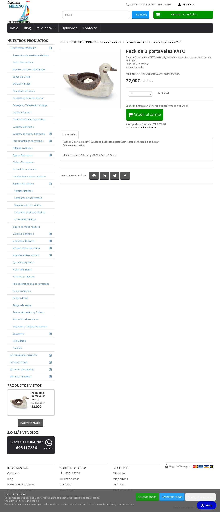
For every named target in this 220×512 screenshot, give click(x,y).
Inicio (14, 28)
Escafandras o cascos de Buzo (29, 176)
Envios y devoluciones (20, 484)
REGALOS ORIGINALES (22, 369)
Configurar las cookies (121, 504)
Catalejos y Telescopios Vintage (30, 105)
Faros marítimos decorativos (28, 140)
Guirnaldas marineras (25, 169)
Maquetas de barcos (24, 241)
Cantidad (163, 93)
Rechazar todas (172, 497)
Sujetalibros (19, 340)
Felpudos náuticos (23, 148)
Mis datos (119, 484)
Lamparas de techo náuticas (29, 212)
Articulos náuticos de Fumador (29, 69)
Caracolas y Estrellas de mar (28, 98)
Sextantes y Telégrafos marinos (30, 326)
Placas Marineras (22, 269)
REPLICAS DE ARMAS (21, 376)
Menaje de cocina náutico (27, 248)
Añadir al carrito (144, 114)
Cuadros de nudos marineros (29, 133)
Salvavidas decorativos (25, 319)
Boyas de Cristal (21, 76)
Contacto (90, 28)
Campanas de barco (24, 91)
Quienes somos (69, 479)
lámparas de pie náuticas (28, 205)
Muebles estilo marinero (26, 255)
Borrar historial (30, 423)
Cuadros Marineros (23, 126)
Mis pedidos (120, 479)
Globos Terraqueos (23, 162)
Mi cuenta (188, 4)
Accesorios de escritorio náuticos (31, 55)
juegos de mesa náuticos (26, 226)
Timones (17, 348)
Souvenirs (18, 333)
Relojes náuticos (22, 291)
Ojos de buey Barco (23, 262)
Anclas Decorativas (23, 62)
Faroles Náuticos (23, 190)
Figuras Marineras (22, 155)
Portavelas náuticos (25, 219)
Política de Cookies (28, 500)
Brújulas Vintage (22, 83)
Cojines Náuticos (22, 112)
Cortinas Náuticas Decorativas (29, 119)
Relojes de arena (22, 305)
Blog (27, 28)
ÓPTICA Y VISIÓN (19, 362)
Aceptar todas (147, 497)
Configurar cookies (200, 497)
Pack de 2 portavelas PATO (38, 396)
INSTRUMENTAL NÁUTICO (23, 355)
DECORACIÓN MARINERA (23, 48)
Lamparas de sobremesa (28, 197)
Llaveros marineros (23, 233)
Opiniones (69, 28)
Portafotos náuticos (23, 276)
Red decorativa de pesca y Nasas (31, 283)
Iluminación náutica (23, 183)
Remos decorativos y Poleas (28, 312)
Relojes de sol (20, 298)
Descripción (69, 134)
